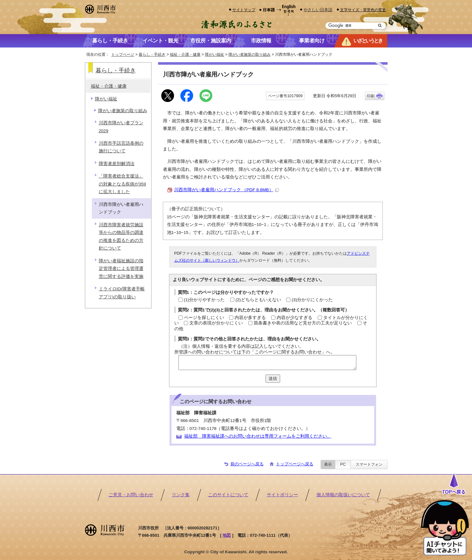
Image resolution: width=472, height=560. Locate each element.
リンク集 (181, 494)
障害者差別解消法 (116, 163)
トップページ (122, 54)
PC (342, 464)
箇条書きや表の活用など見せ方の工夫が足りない (303, 323)
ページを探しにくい (204, 317)
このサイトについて (228, 494)
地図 (226, 535)
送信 (273, 378)
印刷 (370, 96)
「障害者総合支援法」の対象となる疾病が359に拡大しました (122, 184)
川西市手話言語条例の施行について (121, 147)
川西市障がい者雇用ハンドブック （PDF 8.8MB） (226, 189)
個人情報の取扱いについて (343, 494)
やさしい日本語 (317, 9)
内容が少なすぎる (294, 317)
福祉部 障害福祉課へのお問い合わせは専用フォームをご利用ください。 (257, 436)
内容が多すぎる (250, 317)
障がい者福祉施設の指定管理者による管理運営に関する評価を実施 (121, 268)
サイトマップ (243, 10)
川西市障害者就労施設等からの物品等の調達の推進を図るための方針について (121, 236)
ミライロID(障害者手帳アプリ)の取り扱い (122, 293)
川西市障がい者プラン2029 (121, 126)
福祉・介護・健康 (185, 54)
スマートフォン (369, 464)
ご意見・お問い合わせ (131, 494)
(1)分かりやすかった (204, 299)
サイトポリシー (282, 494)
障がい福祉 (214, 54)
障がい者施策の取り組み (250, 54)
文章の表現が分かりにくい (216, 323)
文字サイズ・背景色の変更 (363, 10)
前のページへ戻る (247, 464)
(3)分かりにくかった (312, 299)
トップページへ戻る (294, 464)
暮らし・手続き (152, 54)
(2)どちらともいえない (258, 299)
